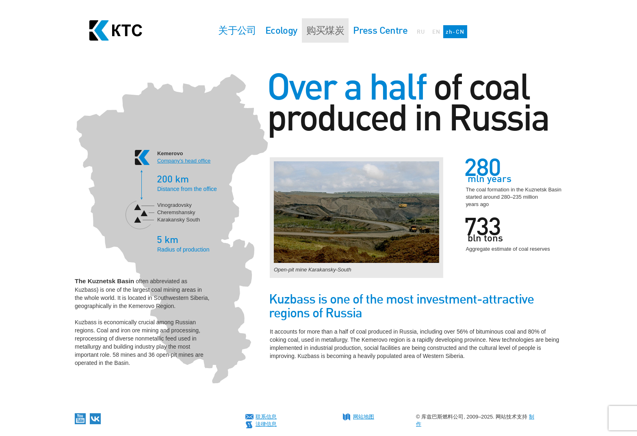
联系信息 (266, 417)
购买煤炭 (325, 30)
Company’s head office (183, 161)
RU (421, 31)
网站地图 (363, 417)
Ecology (281, 30)
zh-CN (455, 31)
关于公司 (237, 30)
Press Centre (380, 30)
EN (436, 31)
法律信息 (266, 424)
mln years (489, 179)
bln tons (485, 238)
